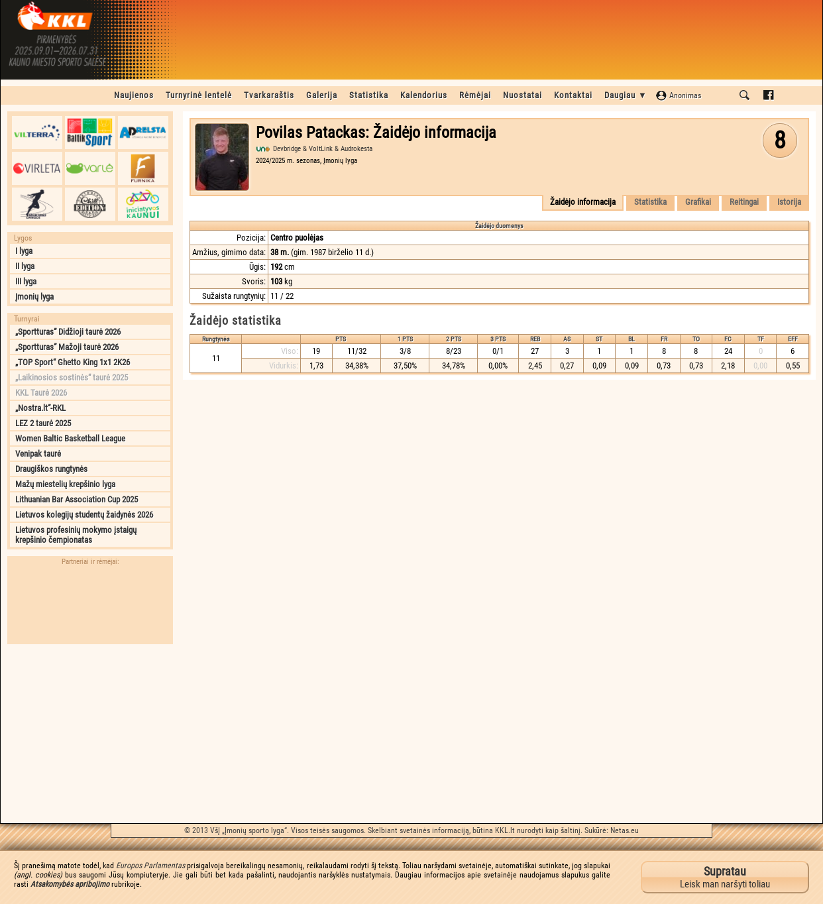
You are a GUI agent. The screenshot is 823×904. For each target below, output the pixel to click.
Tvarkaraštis (269, 95)
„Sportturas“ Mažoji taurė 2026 (67, 347)
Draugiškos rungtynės (51, 469)
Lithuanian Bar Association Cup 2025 (76, 499)
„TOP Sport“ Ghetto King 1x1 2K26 (72, 362)
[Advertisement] (90, 734)
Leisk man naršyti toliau (725, 877)
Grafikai (698, 202)
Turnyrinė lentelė (199, 95)
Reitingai (744, 202)
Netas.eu (624, 830)
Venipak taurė (38, 454)
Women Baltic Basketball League (70, 438)
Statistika (368, 95)
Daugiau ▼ (625, 95)
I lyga (23, 251)
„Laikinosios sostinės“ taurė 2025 (71, 377)
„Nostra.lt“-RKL (40, 408)
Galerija (321, 95)
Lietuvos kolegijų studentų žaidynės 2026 (84, 515)
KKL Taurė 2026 (41, 393)
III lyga (25, 281)
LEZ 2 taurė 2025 (43, 423)
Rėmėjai (475, 95)
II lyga (24, 266)
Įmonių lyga (34, 297)
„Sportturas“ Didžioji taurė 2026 (68, 332)
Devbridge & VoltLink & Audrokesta (322, 148)
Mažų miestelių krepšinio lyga (65, 484)
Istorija (789, 202)
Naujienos (134, 95)
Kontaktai (573, 95)
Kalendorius (423, 95)
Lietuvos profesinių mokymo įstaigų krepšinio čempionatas (76, 535)
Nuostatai (522, 95)
